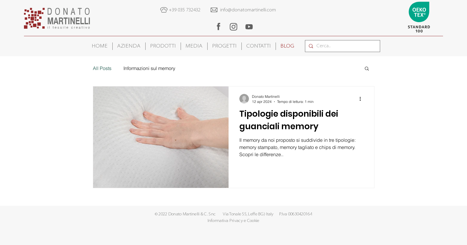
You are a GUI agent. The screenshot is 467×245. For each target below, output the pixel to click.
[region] (218, 26)
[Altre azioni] (362, 98)
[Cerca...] (342, 46)
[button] (129, 46)
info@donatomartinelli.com (248, 10)
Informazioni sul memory (149, 68)
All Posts (102, 68)
